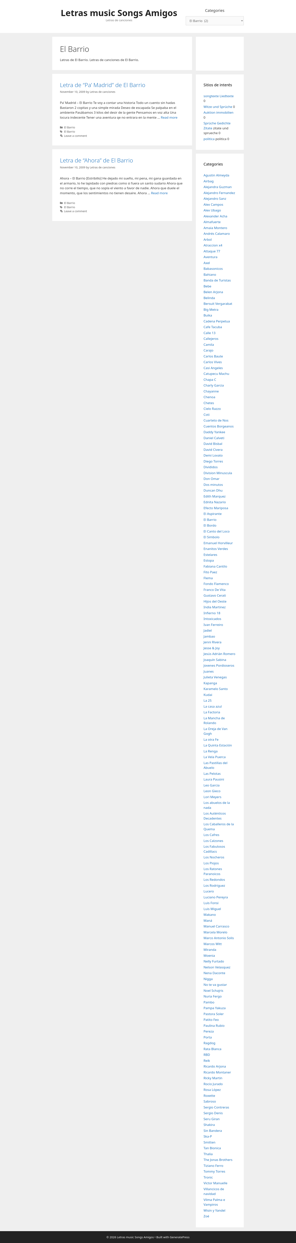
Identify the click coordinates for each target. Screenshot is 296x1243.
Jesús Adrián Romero (219, 654)
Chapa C (210, 379)
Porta (208, 1037)
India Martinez (215, 607)
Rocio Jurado (213, 1084)
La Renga (211, 751)
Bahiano (210, 274)
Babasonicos (213, 268)
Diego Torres (213, 461)
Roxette (209, 1095)
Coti (207, 414)
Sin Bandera (213, 1130)
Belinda (209, 298)
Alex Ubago (212, 210)
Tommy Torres (214, 1171)
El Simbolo (211, 537)
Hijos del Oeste (215, 601)
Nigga (208, 979)
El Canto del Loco (217, 531)
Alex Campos (213, 204)
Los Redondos (214, 879)
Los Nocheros (214, 857)
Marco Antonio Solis (219, 938)
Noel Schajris (213, 990)
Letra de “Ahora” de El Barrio (96, 160)
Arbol (208, 239)
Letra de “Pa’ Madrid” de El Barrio (102, 85)
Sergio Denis (213, 1113)
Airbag (209, 181)
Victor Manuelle (215, 1183)
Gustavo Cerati (215, 595)
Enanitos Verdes (216, 548)
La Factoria (212, 712)
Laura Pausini (214, 779)
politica (209, 139)
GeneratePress (180, 1237)
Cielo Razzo (212, 408)
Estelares (210, 554)
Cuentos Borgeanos (219, 426)
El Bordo (210, 525)
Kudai (208, 694)
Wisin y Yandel (214, 1210)
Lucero (209, 891)
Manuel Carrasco (216, 926)
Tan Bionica (212, 1148)
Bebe (207, 286)
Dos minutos (213, 484)
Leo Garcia (212, 785)
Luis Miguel (212, 909)
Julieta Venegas (215, 677)
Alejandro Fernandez (219, 193)
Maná (208, 920)
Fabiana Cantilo (215, 566)
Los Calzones (213, 840)
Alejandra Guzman (218, 187)
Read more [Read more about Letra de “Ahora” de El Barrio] (159, 193)
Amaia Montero (215, 228)
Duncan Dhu (213, 490)
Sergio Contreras (216, 1107)
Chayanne (211, 391)
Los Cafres (211, 835)
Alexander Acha (215, 216)
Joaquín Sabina (215, 659)
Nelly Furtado (214, 961)
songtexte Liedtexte (219, 96)
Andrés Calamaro (217, 233)
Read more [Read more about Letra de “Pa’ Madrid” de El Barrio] (169, 117)
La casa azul (213, 706)
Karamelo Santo (216, 689)
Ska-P (208, 1136)
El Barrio (69, 127)
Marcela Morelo (215, 932)
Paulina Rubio (214, 1025)
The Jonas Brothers (218, 1159)
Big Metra (211, 309)
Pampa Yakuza (215, 1008)
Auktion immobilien (218, 112)
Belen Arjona (213, 292)
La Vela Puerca (215, 757)
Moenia (209, 955)
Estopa (209, 560)
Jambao (209, 636)
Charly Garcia (214, 385)
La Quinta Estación (218, 745)
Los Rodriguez (214, 885)
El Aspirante (213, 513)
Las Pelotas (212, 773)
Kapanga (210, 683)
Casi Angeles (213, 368)
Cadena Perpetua (217, 321)
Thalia (208, 1154)
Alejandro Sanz (215, 198)
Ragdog (209, 1043)
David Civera (213, 449)
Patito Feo (211, 1019)
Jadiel (208, 630)
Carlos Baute (213, 356)
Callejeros (211, 338)
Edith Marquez (215, 496)
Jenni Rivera (212, 642)
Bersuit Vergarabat (218, 303)
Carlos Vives (213, 362)
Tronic (208, 1177)
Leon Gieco (212, 791)
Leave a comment (75, 136)
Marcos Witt (213, 944)
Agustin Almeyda (216, 175)
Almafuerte (212, 222)
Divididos (211, 467)
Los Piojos (211, 863)
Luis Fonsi (211, 903)
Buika (208, 315)
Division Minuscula (218, 473)
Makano (210, 914)
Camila (209, 344)
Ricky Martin (213, 1078)
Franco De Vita (215, 589)
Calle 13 (210, 333)
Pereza (209, 1031)
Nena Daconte (214, 973)
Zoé (206, 1216)
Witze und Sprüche (218, 106)
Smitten (209, 1142)
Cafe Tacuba (213, 327)
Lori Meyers (212, 797)
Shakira (209, 1124)
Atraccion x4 (213, 245)
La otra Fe (211, 739)
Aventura (210, 257)
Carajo (208, 350)
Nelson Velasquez (217, 967)
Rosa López (212, 1089)
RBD (207, 1054)
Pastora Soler (214, 1014)
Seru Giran (212, 1119)
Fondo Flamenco (216, 584)
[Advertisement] (219, 53)
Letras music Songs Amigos (119, 13)
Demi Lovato (213, 455)
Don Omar (211, 478)
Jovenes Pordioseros (219, 665)
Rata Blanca (212, 1049)
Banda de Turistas (217, 280)
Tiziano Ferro (213, 1165)
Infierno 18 (212, 613)
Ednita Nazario (215, 502)
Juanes (209, 671)
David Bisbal (213, 443)
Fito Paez (210, 572)
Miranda (210, 949)
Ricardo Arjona (215, 1066)
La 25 (208, 700)
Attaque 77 (212, 251)
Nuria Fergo (213, 996)
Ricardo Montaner (217, 1072)
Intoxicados (212, 619)
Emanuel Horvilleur (218, 543)
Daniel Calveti (214, 438)
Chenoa (209, 397)
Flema (208, 578)
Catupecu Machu (216, 373)
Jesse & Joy (212, 648)
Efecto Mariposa (216, 508)
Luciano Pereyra (216, 897)
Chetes (209, 403)
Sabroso (210, 1101)
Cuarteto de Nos (216, 420)
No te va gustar (215, 984)
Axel (207, 263)
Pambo (209, 1002)
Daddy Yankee (214, 432)
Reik (207, 1060)
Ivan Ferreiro (213, 624)
